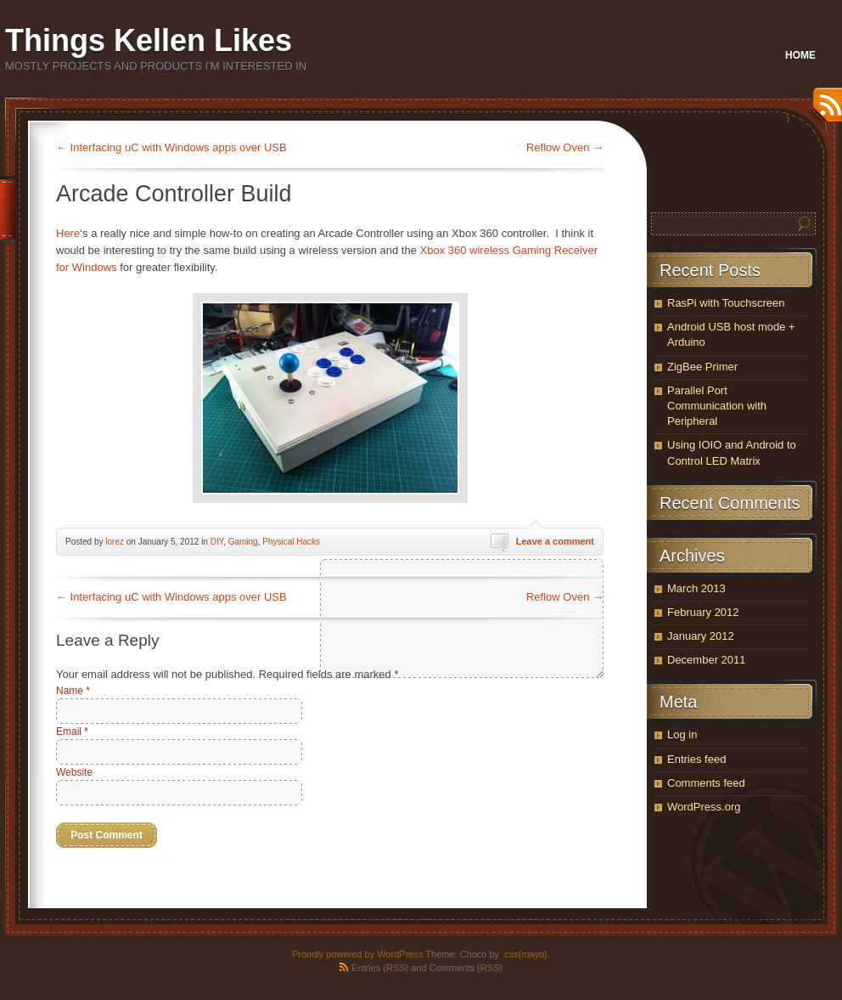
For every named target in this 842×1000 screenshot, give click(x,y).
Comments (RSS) (465, 968)
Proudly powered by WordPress (357, 954)
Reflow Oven (564, 147)
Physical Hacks (291, 541)
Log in (682, 734)
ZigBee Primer (702, 366)
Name (73, 691)
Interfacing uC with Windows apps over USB (171, 147)
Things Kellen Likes (148, 40)
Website (74, 772)
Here (68, 233)
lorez (114, 541)
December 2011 (706, 659)
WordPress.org (703, 806)
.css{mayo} (524, 954)
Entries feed (696, 759)
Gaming (243, 541)
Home (800, 55)
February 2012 (703, 612)
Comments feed (706, 783)
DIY (216, 541)
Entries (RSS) (379, 968)
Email (72, 731)
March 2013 (696, 588)
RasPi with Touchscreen (726, 303)
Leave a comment (555, 541)
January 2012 (700, 636)
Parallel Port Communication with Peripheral (716, 405)
